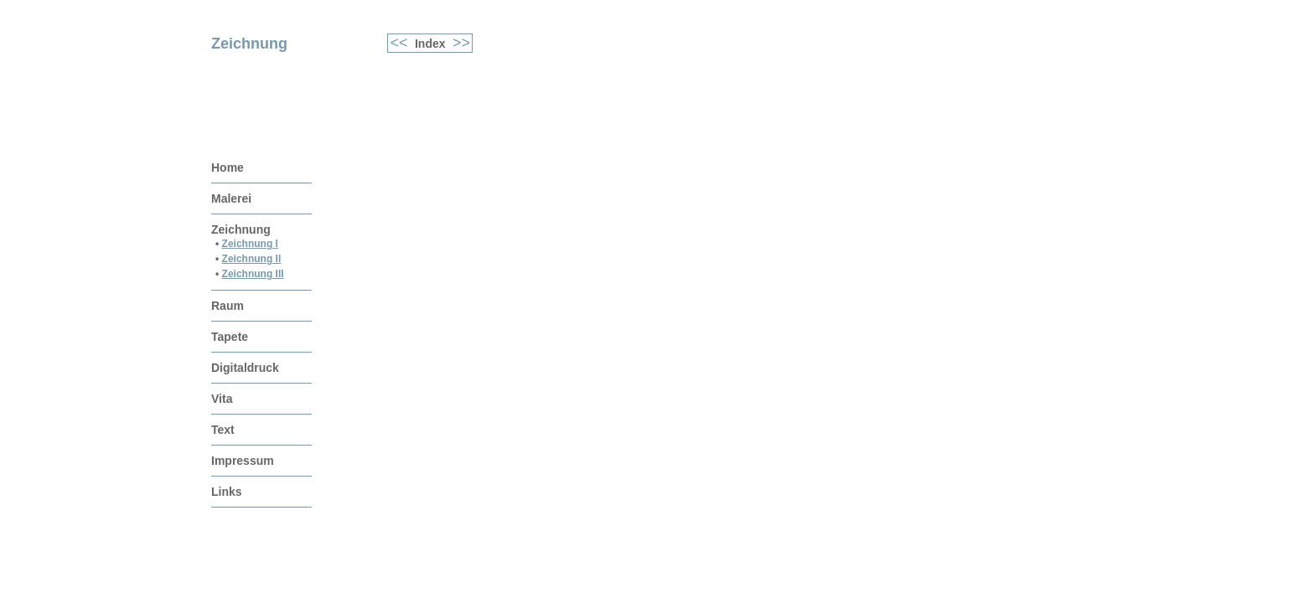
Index (430, 43)
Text (223, 429)
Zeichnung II (252, 259)
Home (227, 167)
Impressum (242, 460)
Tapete (229, 336)
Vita (221, 398)
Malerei (231, 198)
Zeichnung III (253, 274)
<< (401, 42)
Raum (227, 305)
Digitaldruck (245, 367)
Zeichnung (241, 229)
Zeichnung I (250, 244)
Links (226, 491)
